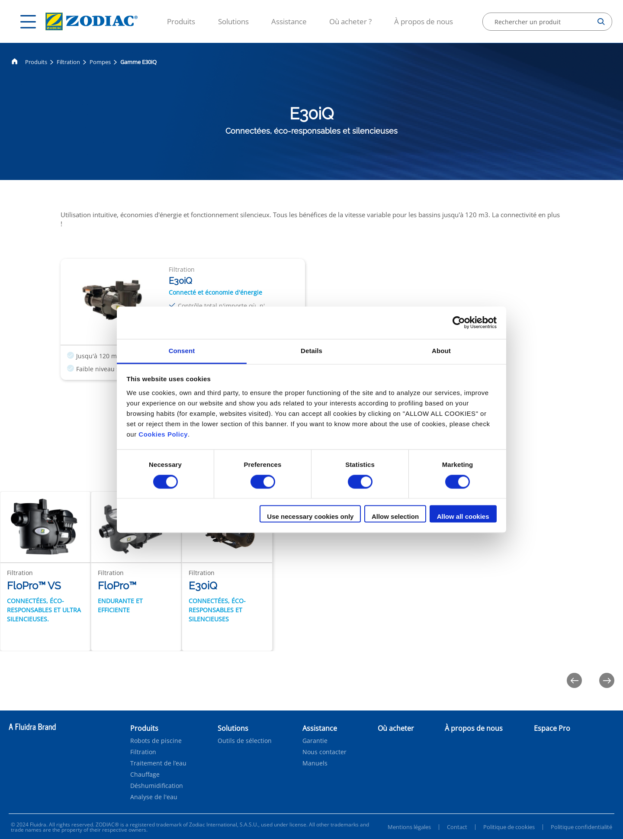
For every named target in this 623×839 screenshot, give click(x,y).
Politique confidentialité (581, 827)
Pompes (100, 62)
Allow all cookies (463, 517)
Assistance (289, 21)
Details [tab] (311, 350)
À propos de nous (423, 21)
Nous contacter (324, 752)
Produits (181, 21)
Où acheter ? (350, 21)
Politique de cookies (509, 827)
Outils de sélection (245, 740)
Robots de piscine (156, 740)
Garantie (315, 740)
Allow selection (395, 517)
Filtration (68, 62)
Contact (457, 827)
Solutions (233, 21)
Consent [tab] (182, 350)
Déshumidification (156, 785)
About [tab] (441, 350)
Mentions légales (409, 827)
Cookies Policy (163, 434)
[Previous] (574, 680)
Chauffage (145, 774)
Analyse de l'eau (153, 797)
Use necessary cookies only (310, 517)
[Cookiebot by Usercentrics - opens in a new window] (459, 322)
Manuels (315, 763)
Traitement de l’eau (158, 763)
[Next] (606, 680)
